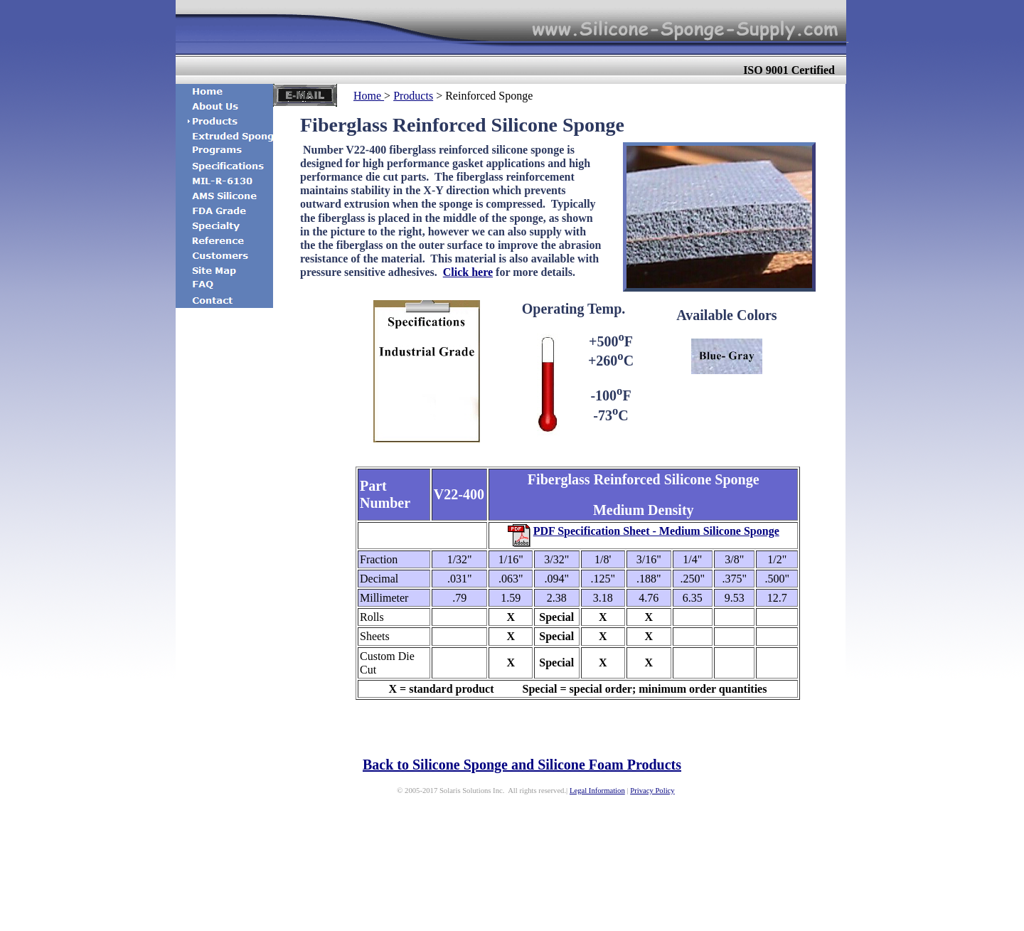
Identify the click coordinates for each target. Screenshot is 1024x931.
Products (413, 96)
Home (368, 96)
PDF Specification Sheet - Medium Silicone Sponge (656, 531)
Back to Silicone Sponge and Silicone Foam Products (522, 764)
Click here (468, 272)
